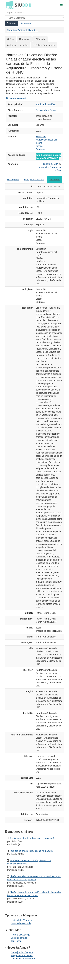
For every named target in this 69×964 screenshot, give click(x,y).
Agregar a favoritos (19, 45)
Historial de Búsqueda (21, 920)
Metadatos (54, 179)
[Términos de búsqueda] (34, 12)
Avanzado (26, 23)
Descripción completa (16, 98)
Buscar (11, 23)
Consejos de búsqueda (22, 952)
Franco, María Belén (46, 110)
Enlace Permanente (45, 45)
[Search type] (34, 18)
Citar (12, 39)
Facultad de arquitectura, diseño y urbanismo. (32, 851)
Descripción (13, 179)
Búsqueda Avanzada (21, 923)
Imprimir (26, 39)
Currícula (40, 149)
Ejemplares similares (34, 179)
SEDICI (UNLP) (51, 164)
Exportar (41, 39)
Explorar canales (19, 938)
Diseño (39, 146)
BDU (9, 5)
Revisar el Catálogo (20, 934)
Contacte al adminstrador (23, 958)
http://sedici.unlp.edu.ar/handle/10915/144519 (48, 156)
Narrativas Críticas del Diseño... (22, 30)
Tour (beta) (16, 941)
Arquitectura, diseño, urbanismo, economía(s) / (32, 838)
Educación (41, 136)
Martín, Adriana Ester (46, 104)
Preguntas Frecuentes (22, 955)
